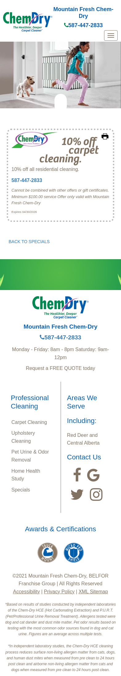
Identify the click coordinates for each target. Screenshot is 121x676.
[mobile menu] (111, 35)
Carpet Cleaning (29, 422)
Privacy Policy (59, 591)
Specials (20, 489)
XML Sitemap (93, 591)
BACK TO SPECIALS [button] (29, 241)
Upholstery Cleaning (23, 437)
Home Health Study (25, 475)
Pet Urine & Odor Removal (30, 455)
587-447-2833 (83, 25)
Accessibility (26, 591)
